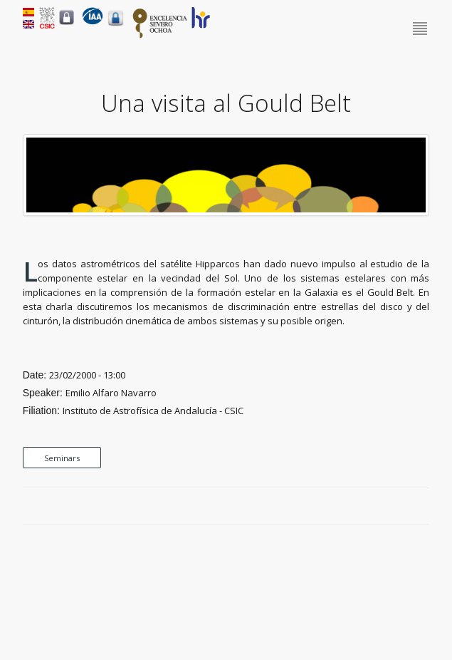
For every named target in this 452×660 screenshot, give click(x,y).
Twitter (389, 507)
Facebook (373, 507)
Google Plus (406, 507)
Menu (421, 29)
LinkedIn (422, 507)
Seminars (62, 458)
